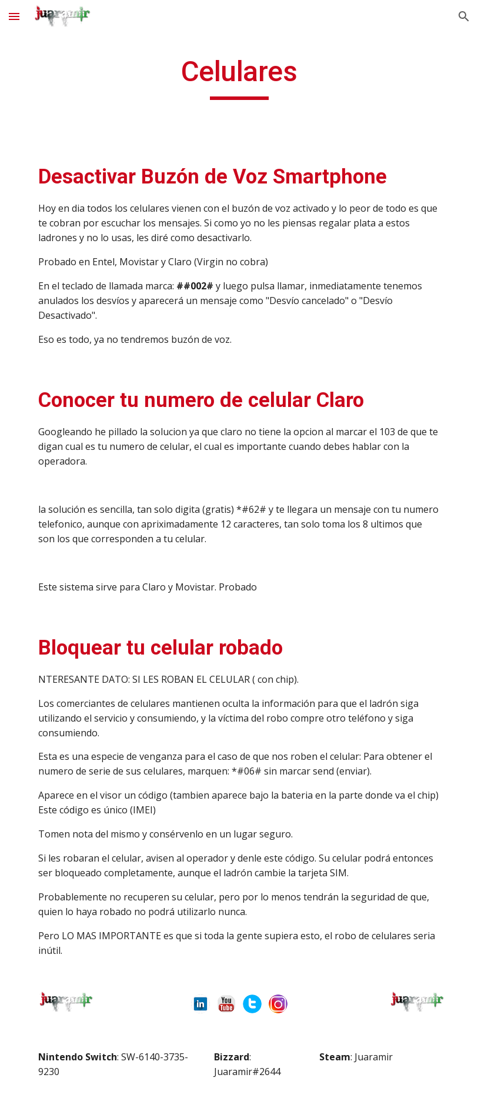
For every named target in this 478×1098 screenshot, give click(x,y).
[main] (238, 77)
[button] (14, 16)
